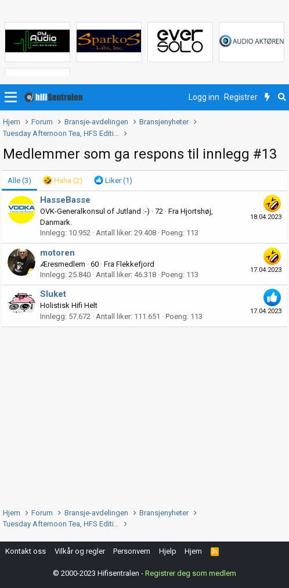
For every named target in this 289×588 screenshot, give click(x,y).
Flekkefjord (135, 264)
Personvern (131, 551)
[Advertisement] (144, 414)
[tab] (62, 181)
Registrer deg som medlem (190, 573)
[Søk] (281, 97)
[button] (10, 97)
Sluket (53, 294)
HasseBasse (65, 200)
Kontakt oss (25, 551)
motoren (57, 253)
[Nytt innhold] (267, 97)
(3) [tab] (19, 180)
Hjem (193, 551)
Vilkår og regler (80, 551)
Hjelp (167, 551)
